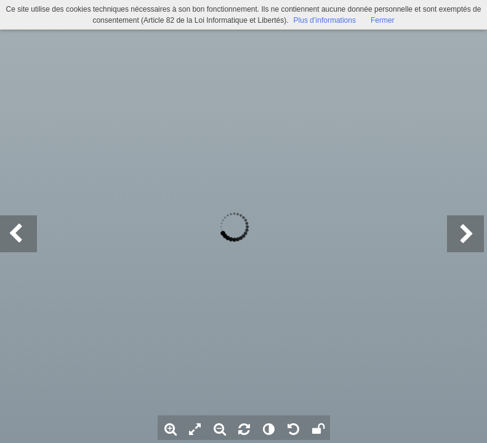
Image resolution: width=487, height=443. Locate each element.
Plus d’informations (325, 20)
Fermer (383, 20)
